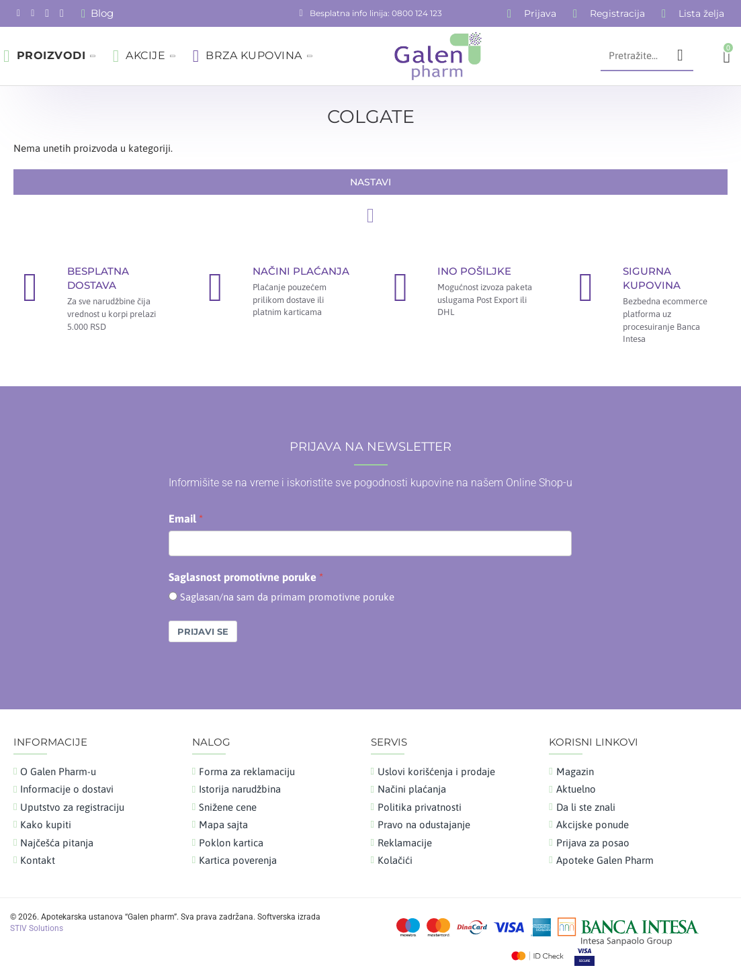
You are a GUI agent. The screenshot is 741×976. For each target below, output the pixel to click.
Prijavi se (202, 631)
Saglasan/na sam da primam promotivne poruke (287, 597)
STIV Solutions (36, 928)
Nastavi (370, 182)
